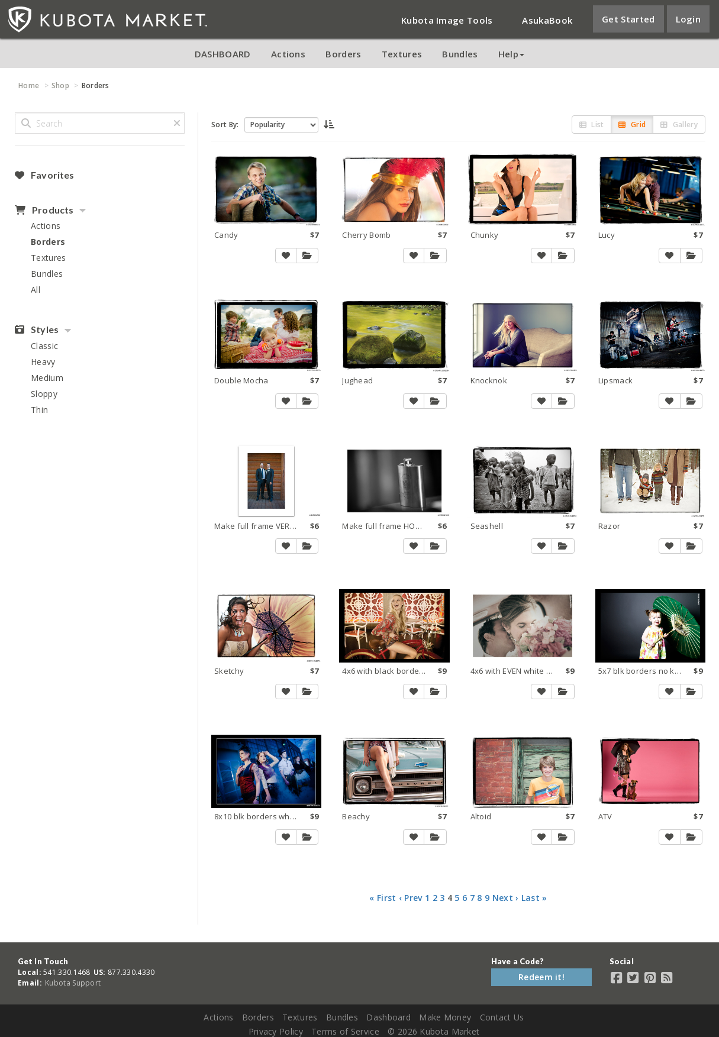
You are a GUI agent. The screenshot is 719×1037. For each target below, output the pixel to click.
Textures (402, 54)
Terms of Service (345, 1031)
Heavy (43, 361)
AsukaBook (547, 20)
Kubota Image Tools (446, 20)
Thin (39, 409)
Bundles (460, 54)
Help (511, 54)
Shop (60, 85)
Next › (505, 897)
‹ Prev (411, 897)
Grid (632, 124)
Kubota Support (73, 983)
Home (28, 85)
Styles (37, 329)
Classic (44, 345)
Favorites (44, 175)
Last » (534, 897)
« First (382, 897)
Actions (288, 54)
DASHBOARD (223, 54)
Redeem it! (541, 977)
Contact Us (502, 1017)
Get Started (628, 19)
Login (688, 19)
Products (44, 210)
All (35, 289)
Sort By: (224, 124)
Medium (47, 377)
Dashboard (388, 1017)
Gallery (679, 124)
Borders (343, 54)
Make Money (445, 1017)
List (591, 124)
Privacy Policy (276, 1031)
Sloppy (44, 393)
